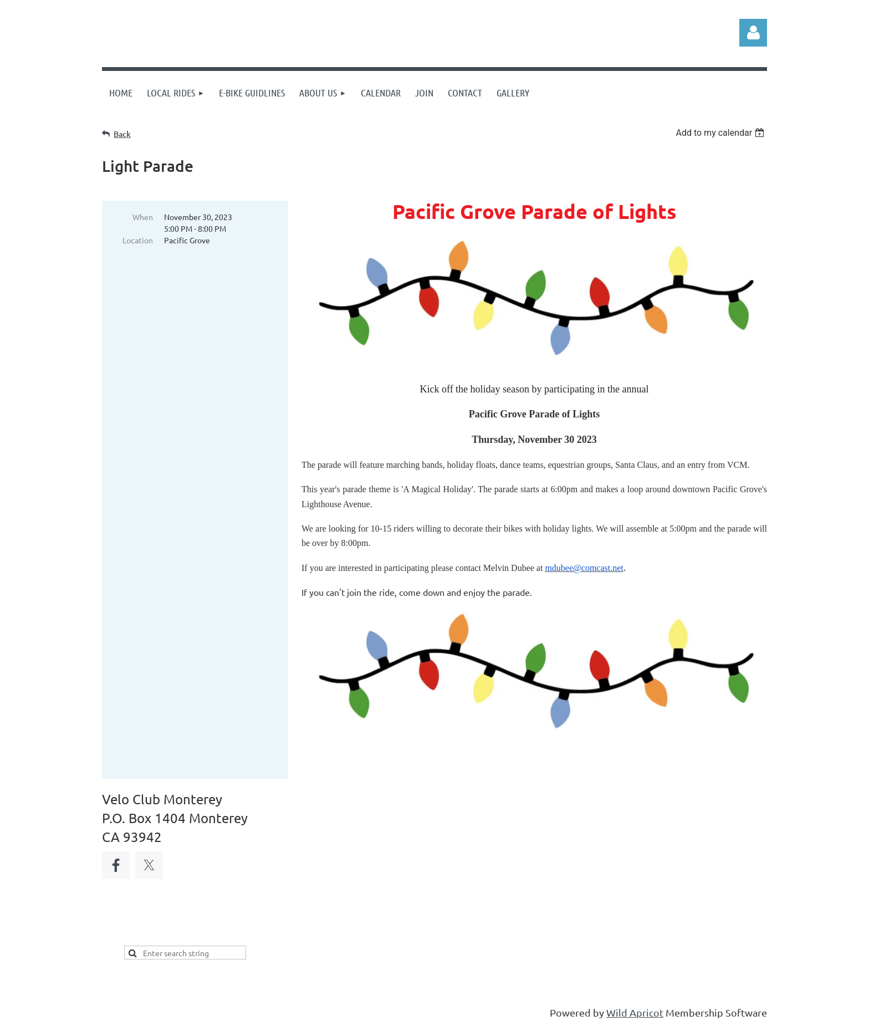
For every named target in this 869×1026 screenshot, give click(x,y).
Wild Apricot (634, 1012)
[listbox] (721, 133)
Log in (753, 33)
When (142, 217)
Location (137, 240)
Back (122, 134)
